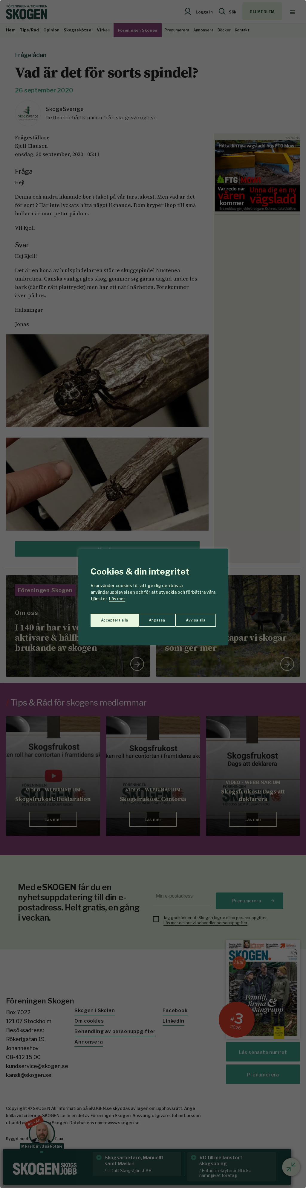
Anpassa (108, 617)
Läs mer (117, 598)
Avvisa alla (146, 617)
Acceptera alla (192, 617)
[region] (153, 594)
